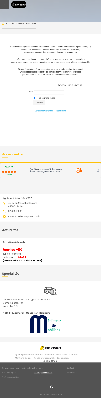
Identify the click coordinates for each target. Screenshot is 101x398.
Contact (73, 354)
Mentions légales (23, 358)
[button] (12, 154)
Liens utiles (61, 354)
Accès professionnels (44, 358)
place (4, 203)
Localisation (63, 358)
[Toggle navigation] (97, 3)
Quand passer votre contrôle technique (34, 354)
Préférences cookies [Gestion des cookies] (10, 377)
